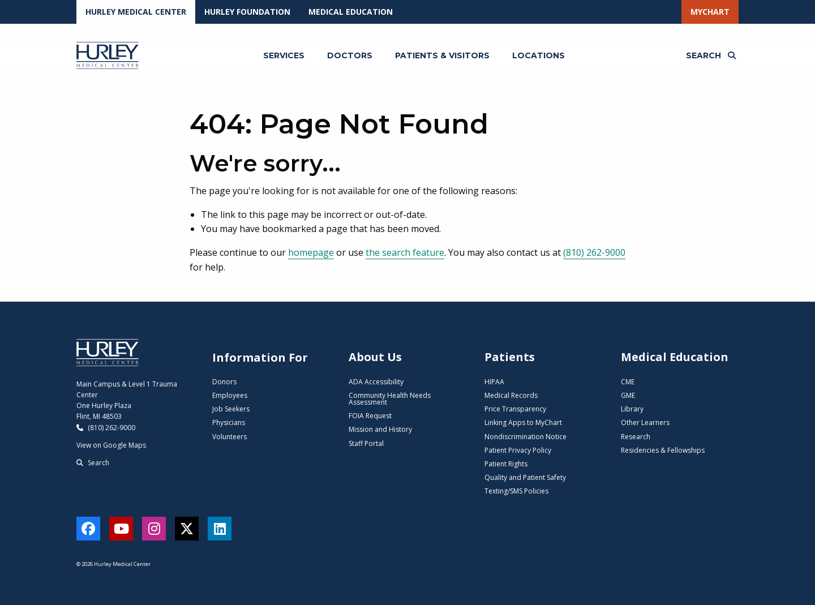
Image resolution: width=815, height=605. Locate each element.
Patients (509, 356)
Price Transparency (515, 409)
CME (627, 382)
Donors (224, 382)
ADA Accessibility (376, 382)
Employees (229, 395)
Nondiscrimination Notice (525, 436)
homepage (311, 252)
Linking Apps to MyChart (523, 422)
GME (628, 395)
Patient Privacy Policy (517, 450)
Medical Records (511, 395)
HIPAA (494, 382)
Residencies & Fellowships (663, 450)
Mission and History (380, 429)
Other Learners (645, 422)
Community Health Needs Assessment (390, 399)
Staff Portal (366, 443)
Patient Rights (505, 464)
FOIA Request (370, 416)
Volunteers (229, 436)
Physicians (228, 422)
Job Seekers (231, 409)
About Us (375, 356)
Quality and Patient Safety (525, 477)
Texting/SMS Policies (516, 491)
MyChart (710, 11)
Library (632, 409)
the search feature (405, 252)
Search (92, 462)
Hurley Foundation (247, 11)
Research (635, 436)
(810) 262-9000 (594, 252)
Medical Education (350, 11)
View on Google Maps (111, 445)
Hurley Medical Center (135, 11)
